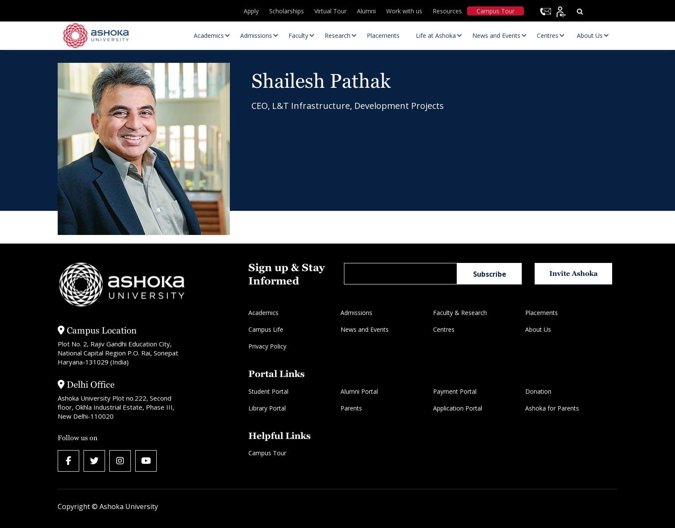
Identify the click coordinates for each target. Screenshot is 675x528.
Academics (263, 313)
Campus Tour (495, 11)
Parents (351, 408)
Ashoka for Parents (552, 408)
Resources (447, 11)
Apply (251, 11)
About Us (538, 329)
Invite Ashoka (573, 273)
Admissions (356, 313)
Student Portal (268, 391)
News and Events (365, 329)
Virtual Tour (330, 11)
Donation (538, 391)
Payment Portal (455, 391)
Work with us (404, 11)
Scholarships (286, 11)
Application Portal (457, 408)
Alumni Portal (359, 391)
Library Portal (267, 408)
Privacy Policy (267, 346)
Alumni (366, 11)
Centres (444, 329)
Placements (541, 313)
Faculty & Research (460, 313)
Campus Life (265, 329)
